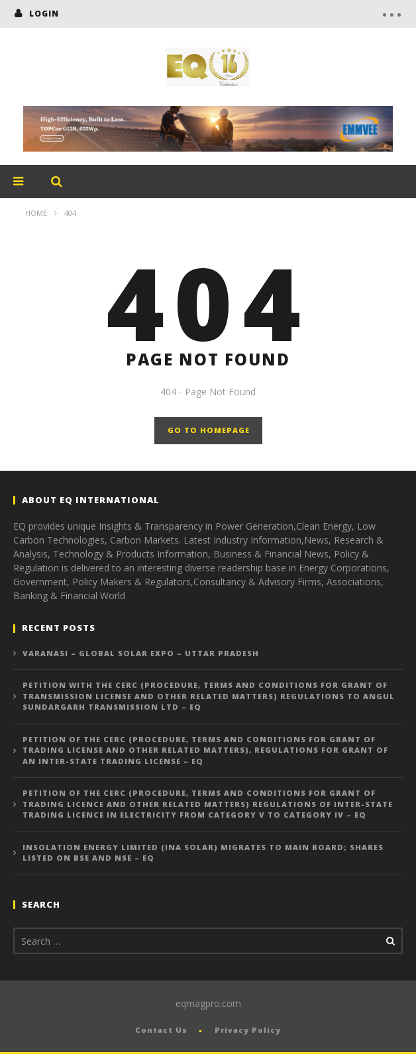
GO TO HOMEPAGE (209, 430)
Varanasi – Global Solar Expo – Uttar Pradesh (141, 653)
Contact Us (161, 1030)
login (44, 13)
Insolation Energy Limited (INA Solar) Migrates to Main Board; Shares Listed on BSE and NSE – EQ (203, 852)
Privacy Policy (248, 1030)
